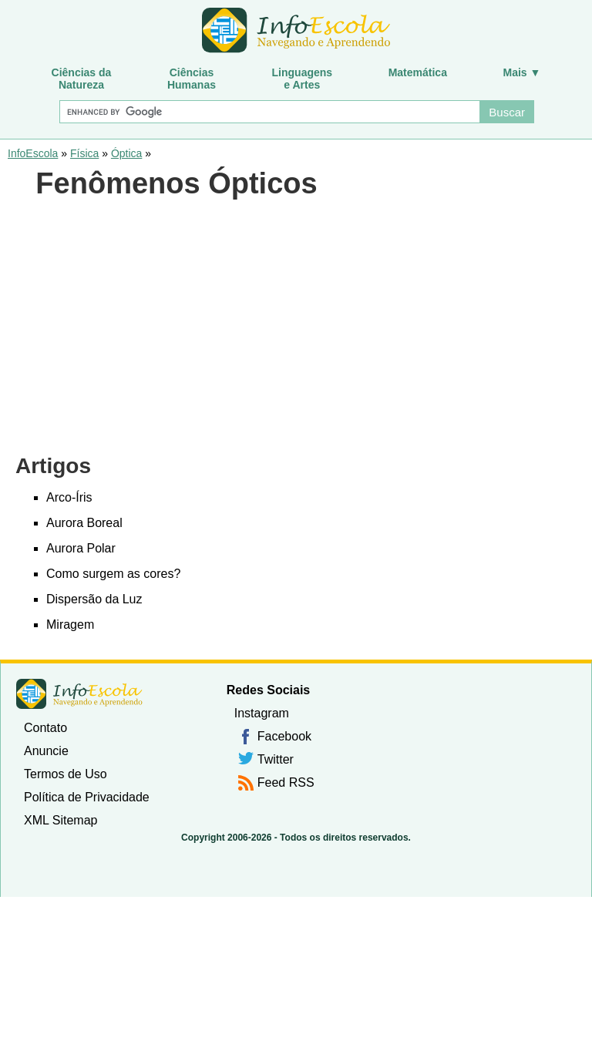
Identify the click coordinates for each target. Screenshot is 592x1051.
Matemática (417, 72)
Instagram (261, 713)
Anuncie (46, 750)
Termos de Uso (65, 774)
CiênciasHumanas (191, 78)
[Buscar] (269, 112)
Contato (45, 727)
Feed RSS (285, 782)
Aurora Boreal (84, 522)
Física (84, 153)
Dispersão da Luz (94, 599)
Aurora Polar (81, 548)
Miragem (70, 624)
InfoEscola (33, 153)
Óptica (126, 153)
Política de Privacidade (87, 797)
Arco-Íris (69, 497)
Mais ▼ (522, 72)
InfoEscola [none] (79, 694)
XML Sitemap (60, 820)
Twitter (275, 759)
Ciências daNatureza (82, 78)
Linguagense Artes (302, 78)
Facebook (284, 736)
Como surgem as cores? (113, 573)
